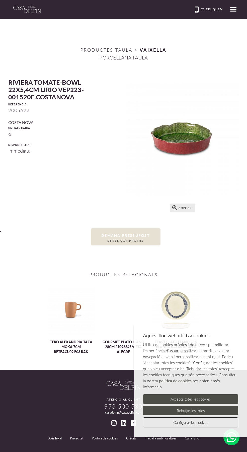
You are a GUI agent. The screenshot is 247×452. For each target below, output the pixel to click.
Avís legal (55, 438)
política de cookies (175, 380)
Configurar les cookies (190, 422)
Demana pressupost (125, 238)
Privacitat (77, 438)
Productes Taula (106, 50)
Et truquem (209, 10)
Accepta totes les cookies (191, 399)
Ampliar (182, 207)
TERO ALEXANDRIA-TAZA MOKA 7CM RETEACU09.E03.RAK (71, 347)
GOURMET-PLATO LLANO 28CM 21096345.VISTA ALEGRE (123, 347)
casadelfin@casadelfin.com (123, 412)
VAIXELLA (153, 50)
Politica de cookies (105, 438)
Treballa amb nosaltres (161, 438)
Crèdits (131, 438)
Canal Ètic (192, 438)
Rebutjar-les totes (191, 410)
